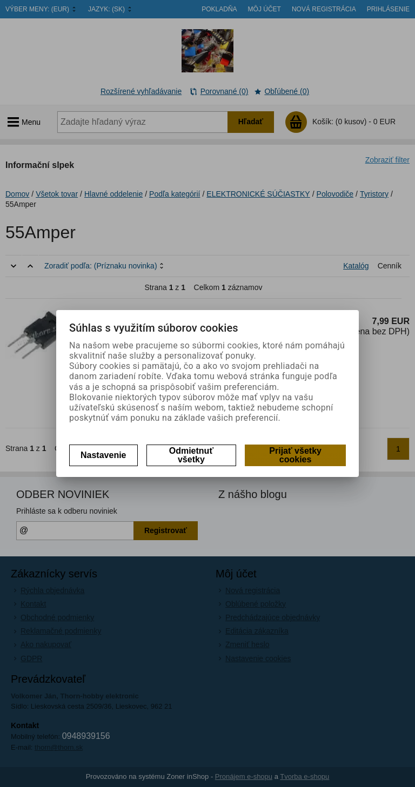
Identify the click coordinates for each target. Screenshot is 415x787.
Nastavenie (103, 455)
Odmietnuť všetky (191, 455)
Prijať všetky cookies (295, 455)
